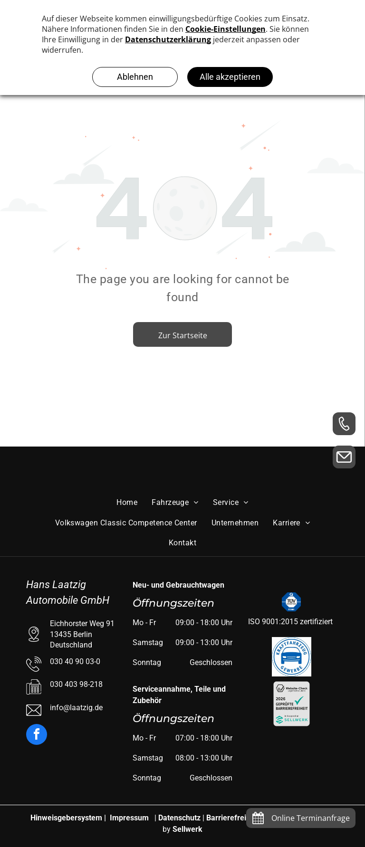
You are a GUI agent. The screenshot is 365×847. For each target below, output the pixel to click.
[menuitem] (126, 503)
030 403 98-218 (76, 684)
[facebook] (36, 735)
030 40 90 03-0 (75, 661)
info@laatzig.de (76, 707)
